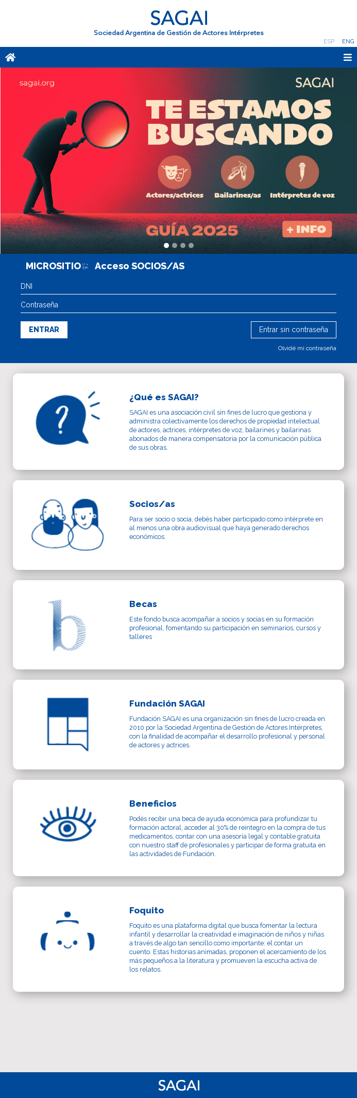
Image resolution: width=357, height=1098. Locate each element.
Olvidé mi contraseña (307, 348)
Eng (348, 41)
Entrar (44, 329)
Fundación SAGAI (167, 703)
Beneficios (153, 803)
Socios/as (152, 504)
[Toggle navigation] (214, 57)
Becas (143, 604)
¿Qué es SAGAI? (164, 397)
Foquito (146, 910)
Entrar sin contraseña (293, 329)
